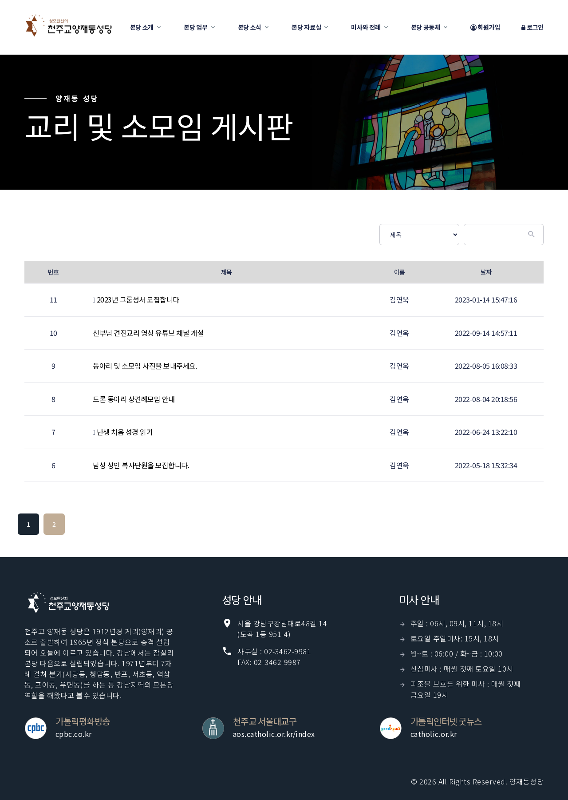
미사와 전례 (365, 27)
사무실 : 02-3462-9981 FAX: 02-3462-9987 (274, 656)
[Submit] (532, 234)
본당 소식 (250, 27)
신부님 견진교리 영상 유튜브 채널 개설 (148, 332)
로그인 (532, 27)
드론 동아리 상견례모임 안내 (134, 399)
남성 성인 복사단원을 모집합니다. (141, 465)
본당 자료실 (306, 27)
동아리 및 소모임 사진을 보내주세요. (145, 365)
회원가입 (485, 27)
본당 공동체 (425, 27)
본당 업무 (196, 27)
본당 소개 (142, 27)
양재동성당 (526, 781)
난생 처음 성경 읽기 (125, 431)
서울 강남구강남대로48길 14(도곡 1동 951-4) (282, 628)
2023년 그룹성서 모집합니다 (138, 299)
